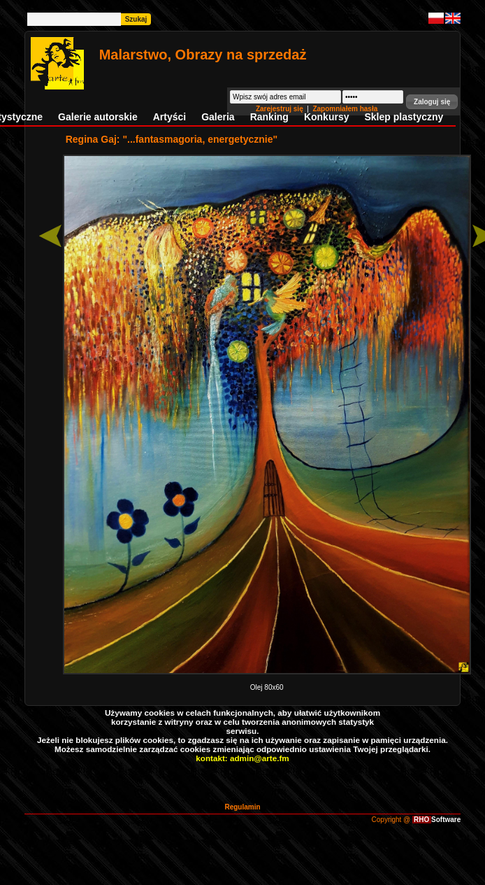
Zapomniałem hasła (344, 109)
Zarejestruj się (280, 109)
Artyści (169, 116)
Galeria (217, 116)
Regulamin (242, 807)
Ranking (269, 116)
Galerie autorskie (98, 116)
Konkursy (326, 116)
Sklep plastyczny (403, 116)
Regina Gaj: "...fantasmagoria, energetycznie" (171, 139)
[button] (432, 101)
